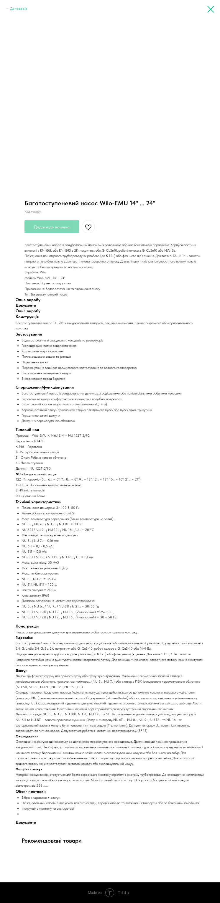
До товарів (18, 8)
